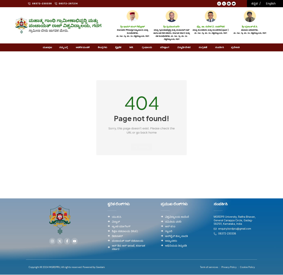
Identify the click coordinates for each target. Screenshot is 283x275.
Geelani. (100, 267)
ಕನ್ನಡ (254, 3)
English (271, 3)
